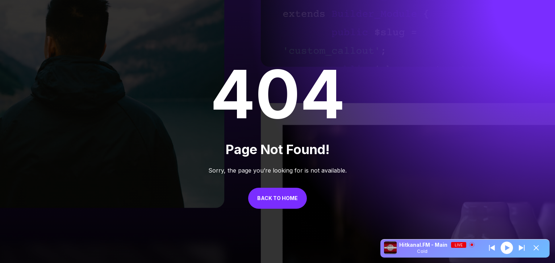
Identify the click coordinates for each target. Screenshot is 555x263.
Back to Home (277, 198)
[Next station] (492, 248)
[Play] (507, 247)
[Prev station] (521, 248)
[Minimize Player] (536, 247)
